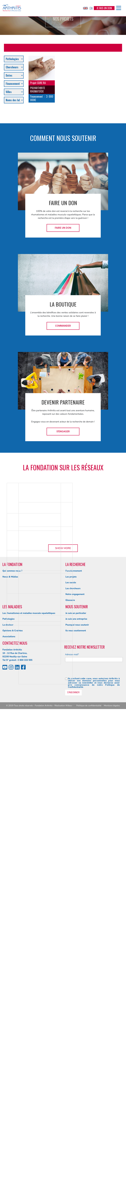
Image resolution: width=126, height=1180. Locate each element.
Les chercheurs (72, 1059)
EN (88, 8)
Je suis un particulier (75, 1084)
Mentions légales (112, 1176)
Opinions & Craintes (12, 1101)
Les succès (70, 1053)
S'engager (63, 431)
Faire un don (63, 227)
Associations (8, 1107)
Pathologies (8, 1089)
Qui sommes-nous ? (12, 1041)
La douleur (7, 1095)
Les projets (71, 1047)
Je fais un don (104, 8)
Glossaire (70, 1071)
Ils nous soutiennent (75, 1101)
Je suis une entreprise (76, 1089)
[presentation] (90, 1142)
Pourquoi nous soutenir (77, 1095)
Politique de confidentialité (88, 1176)
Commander (63, 325)
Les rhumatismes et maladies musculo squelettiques (28, 1084)
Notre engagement (74, 1065)
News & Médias (10, 1047)
